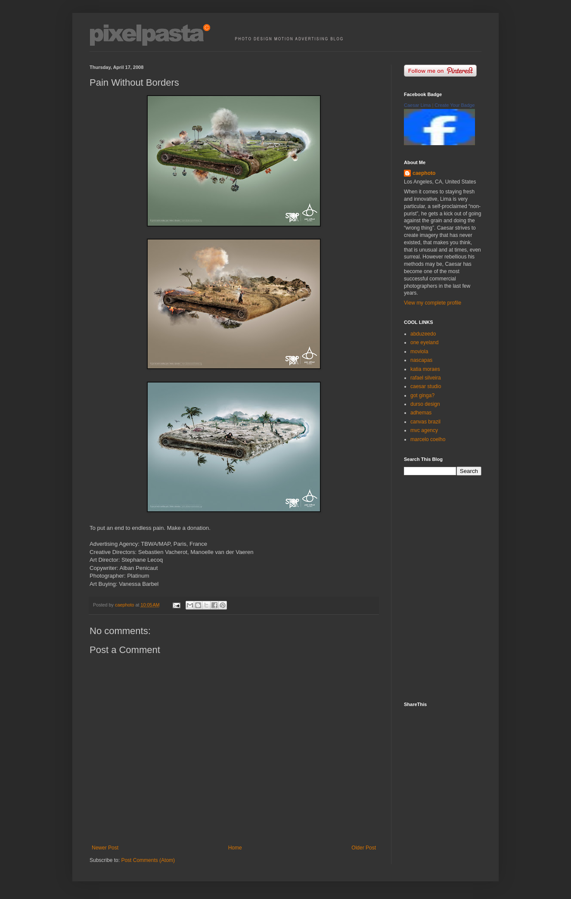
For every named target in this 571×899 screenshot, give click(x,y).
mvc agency (424, 430)
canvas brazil (425, 422)
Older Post (363, 848)
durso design (425, 404)
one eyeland (424, 342)
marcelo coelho (427, 439)
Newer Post (105, 848)
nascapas (421, 360)
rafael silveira (425, 378)
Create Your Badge (454, 105)
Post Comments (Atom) (148, 860)
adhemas (420, 413)
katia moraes (425, 369)
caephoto (424, 173)
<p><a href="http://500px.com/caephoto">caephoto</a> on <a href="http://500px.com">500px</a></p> (449, 587)
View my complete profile (432, 303)
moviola (419, 351)
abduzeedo (423, 334)
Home (235, 848)
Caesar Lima (417, 105)
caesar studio (425, 386)
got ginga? (422, 395)
